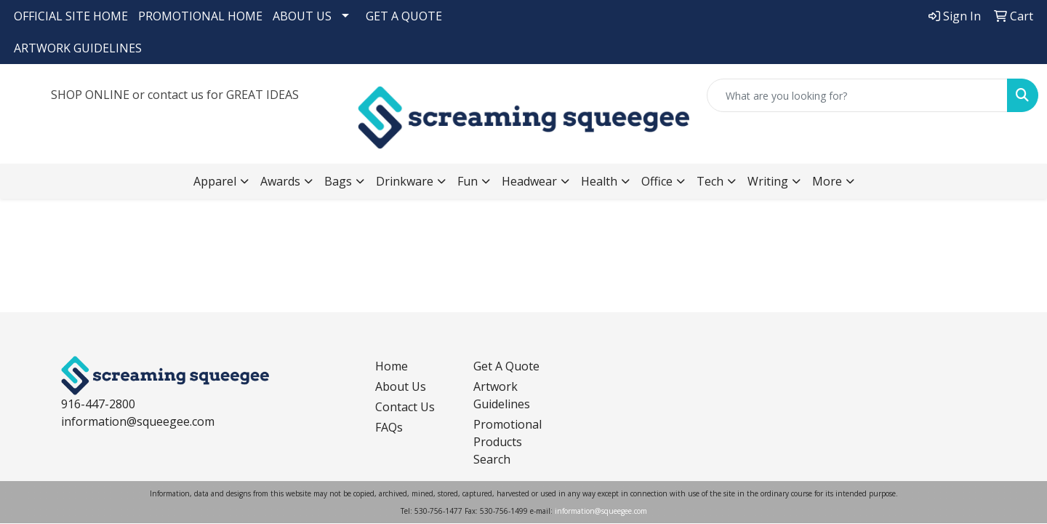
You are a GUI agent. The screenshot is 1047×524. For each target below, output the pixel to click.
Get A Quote (506, 366)
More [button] (827, 181)
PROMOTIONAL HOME (200, 16)
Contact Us (405, 407)
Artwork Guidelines (501, 395)
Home (391, 366)
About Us (400, 386)
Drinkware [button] (404, 181)
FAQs (389, 427)
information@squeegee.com (137, 421)
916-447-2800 (98, 404)
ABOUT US (302, 16)
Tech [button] (710, 181)
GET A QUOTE (404, 16)
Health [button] (599, 181)
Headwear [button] (529, 181)
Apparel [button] (214, 181)
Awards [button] (280, 181)
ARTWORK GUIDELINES (78, 48)
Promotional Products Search (507, 441)
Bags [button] (338, 181)
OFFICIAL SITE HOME (71, 16)
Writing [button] (767, 181)
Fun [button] (467, 181)
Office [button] (657, 181)
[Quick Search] (857, 95)
